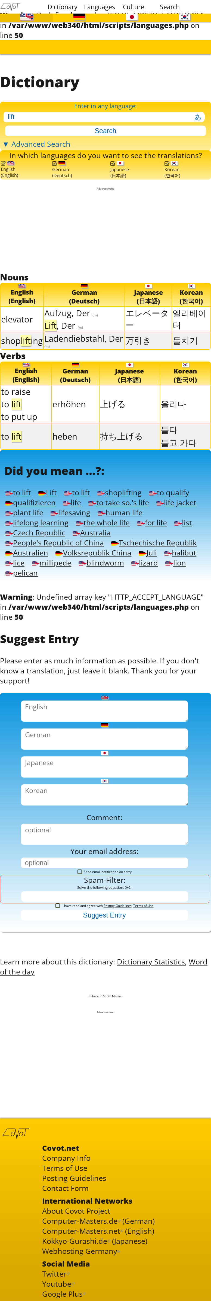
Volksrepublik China (93, 552)
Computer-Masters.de (79, 1220)
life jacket (176, 502)
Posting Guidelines (118, 905)
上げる (113, 403)
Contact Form (65, 1187)
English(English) (9, 169)
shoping (22, 340)
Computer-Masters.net (81, 1230)
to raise (15, 391)
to (11, 404)
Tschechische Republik (154, 542)
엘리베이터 (189, 318)
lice (14, 562)
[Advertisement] (105, 230)
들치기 (185, 340)
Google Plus (62, 1293)
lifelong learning (37, 522)
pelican (21, 572)
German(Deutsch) (62, 169)
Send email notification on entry (104, 871)
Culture (133, 6)
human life (120, 512)
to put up (19, 416)
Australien (26, 552)
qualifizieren (30, 502)
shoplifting (119, 492)
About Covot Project (76, 1210)
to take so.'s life (118, 502)
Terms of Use (143, 905)
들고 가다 (179, 442)
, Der (63, 325)
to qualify (169, 492)
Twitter (54, 1273)
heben (64, 436)
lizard (144, 562)
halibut (180, 552)
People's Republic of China (54, 542)
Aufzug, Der (71, 312)
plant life (24, 512)
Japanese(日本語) (119, 169)
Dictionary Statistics (151, 961)
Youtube (56, 1283)
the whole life (103, 522)
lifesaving (70, 512)
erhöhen (69, 404)
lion (175, 562)
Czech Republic (35, 532)
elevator (17, 319)
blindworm (101, 562)
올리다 (173, 403)
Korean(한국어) (172, 169)
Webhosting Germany (79, 1250)
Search (170, 6)
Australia (92, 532)
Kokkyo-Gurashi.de (74, 1240)
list (183, 522)
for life (152, 522)
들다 (169, 429)
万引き (138, 340)
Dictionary (62, 6)
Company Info (66, 1157)
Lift (47, 492)
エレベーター (147, 318)
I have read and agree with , (104, 905)
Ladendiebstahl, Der (83, 341)
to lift (18, 492)
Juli (148, 552)
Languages (99, 6)
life (72, 502)
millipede (51, 562)
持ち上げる (121, 436)
